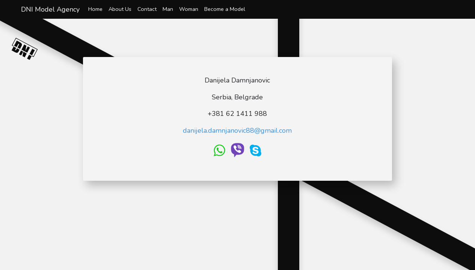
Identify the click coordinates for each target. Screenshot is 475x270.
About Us (120, 9)
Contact (147, 9)
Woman (188, 9)
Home (95, 9)
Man (168, 9)
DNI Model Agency (50, 9)
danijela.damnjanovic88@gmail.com (237, 130)
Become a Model (224, 9)
